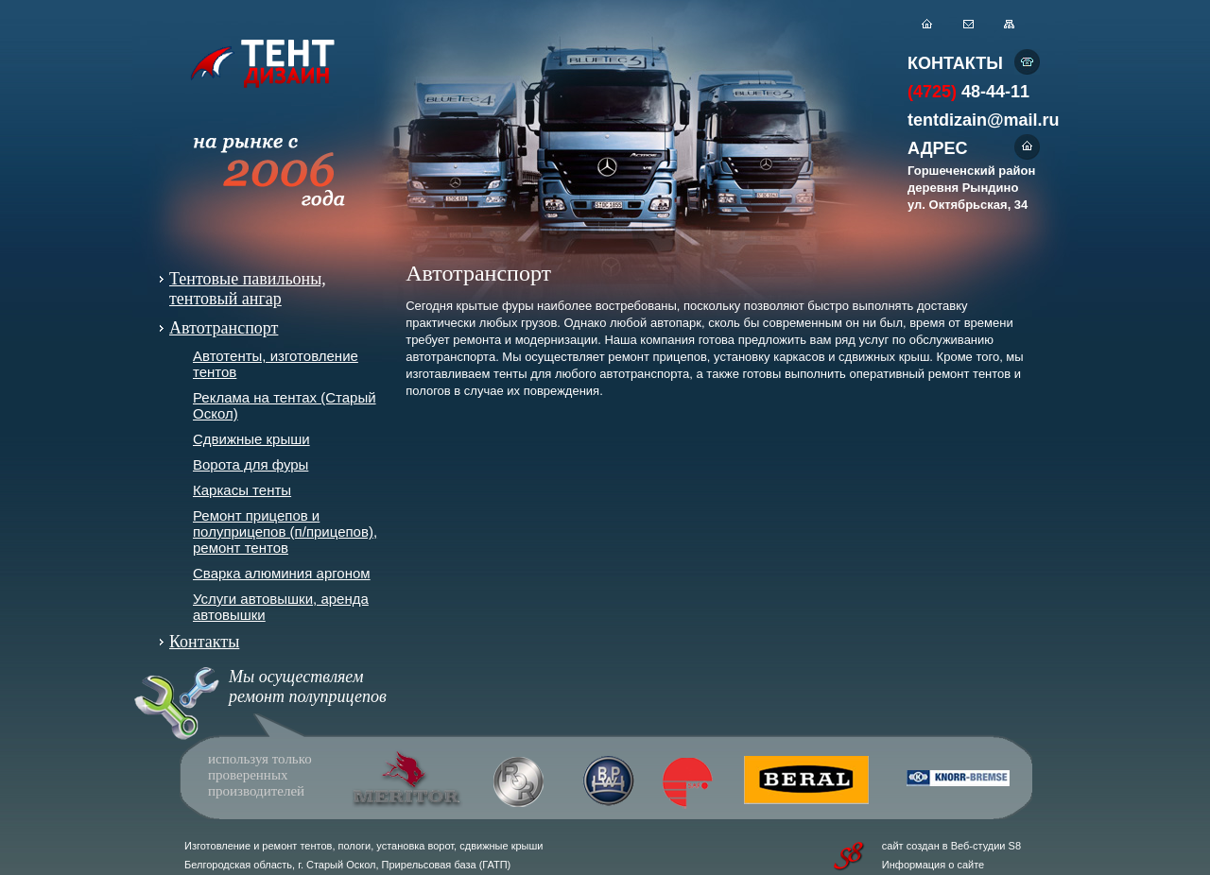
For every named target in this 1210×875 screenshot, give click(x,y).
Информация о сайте (933, 864)
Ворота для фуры (250, 464)
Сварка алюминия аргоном (282, 573)
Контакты (204, 641)
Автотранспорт (223, 327)
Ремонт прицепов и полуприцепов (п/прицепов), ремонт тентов (285, 531)
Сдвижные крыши (251, 439)
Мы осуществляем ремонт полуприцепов (308, 686)
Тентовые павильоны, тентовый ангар (247, 288)
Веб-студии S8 (986, 845)
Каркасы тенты (242, 490)
